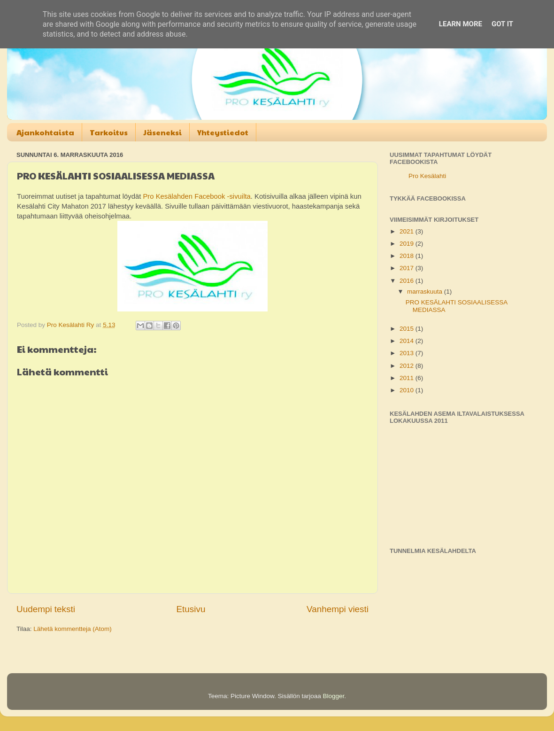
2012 (408, 365)
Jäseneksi (162, 132)
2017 (408, 268)
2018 (408, 255)
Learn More (460, 24)
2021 (408, 231)
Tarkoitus (109, 132)
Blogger (334, 696)
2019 (408, 243)
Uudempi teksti (45, 609)
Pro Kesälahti (427, 175)
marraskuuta (425, 291)
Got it (502, 24)
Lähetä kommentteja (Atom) (72, 628)
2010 (408, 390)
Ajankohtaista (45, 132)
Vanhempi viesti (338, 609)
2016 (408, 280)
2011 (408, 377)
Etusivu (191, 609)
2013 (408, 353)
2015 (408, 328)
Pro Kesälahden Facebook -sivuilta (196, 196)
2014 (408, 340)
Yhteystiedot (222, 132)
